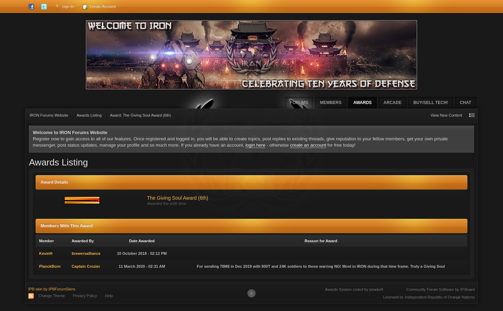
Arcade (392, 102)
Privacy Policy (85, 296)
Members (330, 102)
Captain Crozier (86, 266)
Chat (465, 102)
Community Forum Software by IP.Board (440, 289)
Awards (362, 102)
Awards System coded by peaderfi (354, 289)
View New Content (446, 115)
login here (255, 145)
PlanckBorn (49, 266)
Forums (299, 102)
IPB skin (35, 289)
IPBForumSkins (62, 289)
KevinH (45, 253)
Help (109, 296)
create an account (308, 145)
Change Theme (51, 296)
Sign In (64, 6)
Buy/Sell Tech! (430, 102)
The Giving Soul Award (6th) (177, 198)
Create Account (99, 6)
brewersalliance (86, 253)
